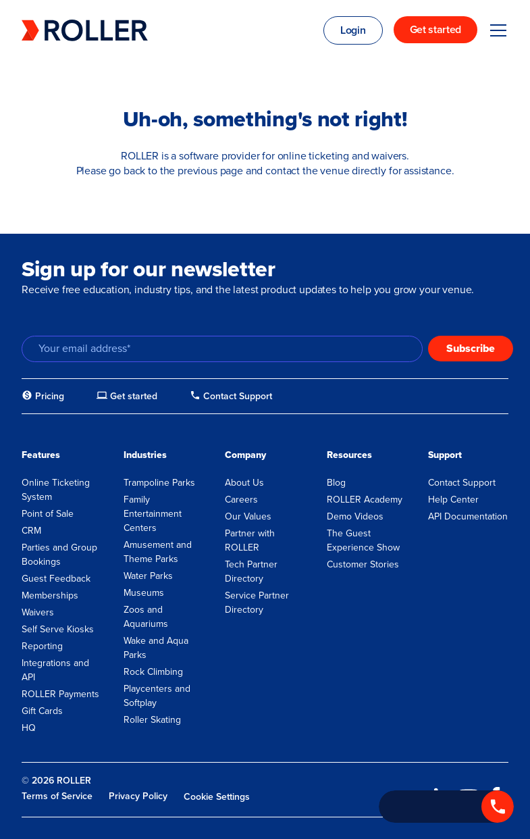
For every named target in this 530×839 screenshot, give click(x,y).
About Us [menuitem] (244, 483)
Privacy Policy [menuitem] (138, 796)
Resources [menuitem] (349, 455)
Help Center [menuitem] (453, 499)
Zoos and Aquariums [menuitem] (146, 617)
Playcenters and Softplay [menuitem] (157, 696)
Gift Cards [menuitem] (42, 711)
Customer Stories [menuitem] (363, 564)
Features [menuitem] (41, 455)
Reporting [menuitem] (42, 646)
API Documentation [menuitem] (468, 516)
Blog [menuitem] (336, 483)
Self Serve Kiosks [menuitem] (58, 629)
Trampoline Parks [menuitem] (159, 483)
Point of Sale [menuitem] (48, 514)
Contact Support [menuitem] (462, 483)
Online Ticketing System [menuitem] (56, 490)
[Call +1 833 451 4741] (446, 806)
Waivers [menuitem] (38, 612)
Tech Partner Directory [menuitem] (251, 571)
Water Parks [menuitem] (148, 576)
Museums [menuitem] (144, 593)
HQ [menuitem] (29, 728)
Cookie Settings (217, 796)
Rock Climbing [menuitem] (153, 672)
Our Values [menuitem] (248, 516)
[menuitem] (43, 396)
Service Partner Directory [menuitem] (257, 602)
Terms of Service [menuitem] (57, 796)
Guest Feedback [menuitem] (56, 578)
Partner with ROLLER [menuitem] (250, 540)
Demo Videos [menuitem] (355, 516)
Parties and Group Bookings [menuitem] (59, 554)
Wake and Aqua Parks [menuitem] (156, 648)
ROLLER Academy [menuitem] (364, 499)
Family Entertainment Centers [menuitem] (153, 513)
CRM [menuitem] (31, 531)
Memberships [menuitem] (50, 595)
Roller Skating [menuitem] (152, 720)
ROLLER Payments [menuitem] (60, 694)
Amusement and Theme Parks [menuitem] (158, 552)
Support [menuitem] (445, 455)
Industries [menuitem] (145, 455)
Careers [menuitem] (241, 499)
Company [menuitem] (245, 455)
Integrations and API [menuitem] (55, 670)
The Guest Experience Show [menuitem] (363, 540)
